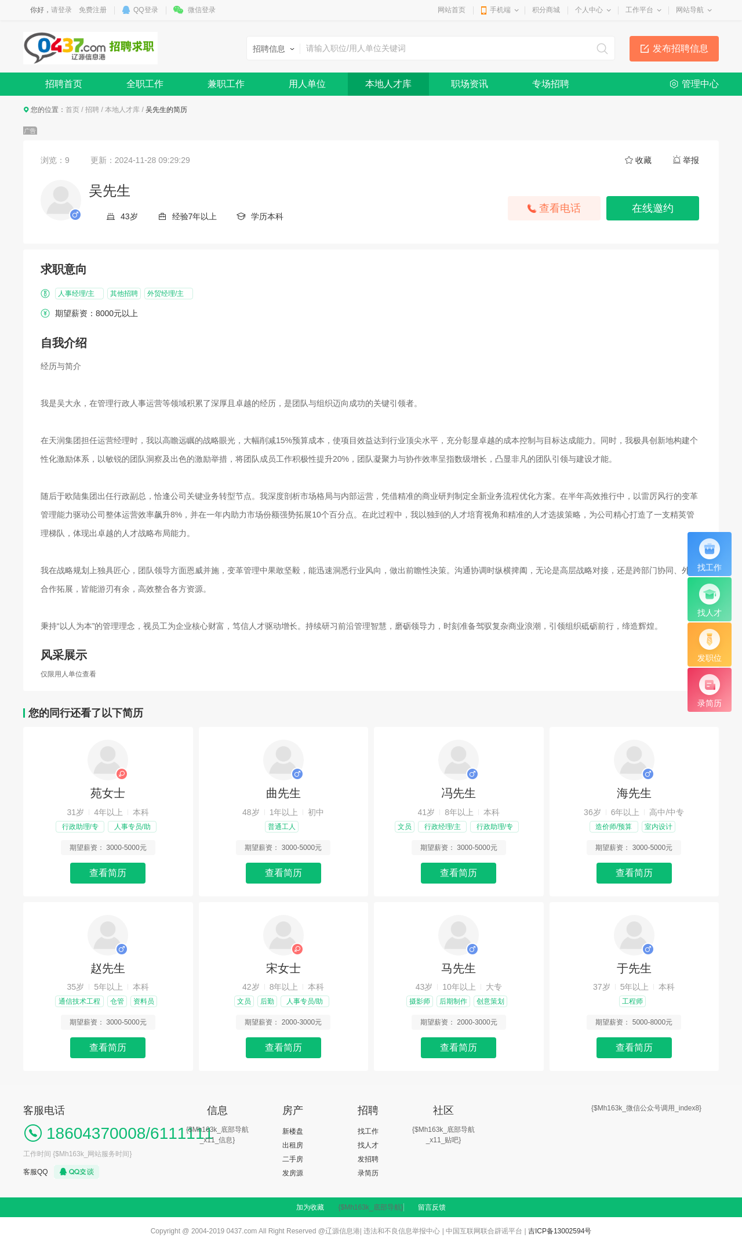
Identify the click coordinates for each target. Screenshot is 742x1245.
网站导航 (690, 10)
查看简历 (107, 873)
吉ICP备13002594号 (559, 1231)
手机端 (500, 10)
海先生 (634, 793)
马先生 (458, 968)
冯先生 (458, 793)
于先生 (634, 968)
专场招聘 (550, 84)
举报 (691, 160)
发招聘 (368, 1159)
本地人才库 (388, 84)
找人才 (368, 1145)
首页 (72, 110)
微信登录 (202, 10)
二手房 (292, 1159)
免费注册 (93, 10)
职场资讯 (469, 84)
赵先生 (107, 968)
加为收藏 (310, 1207)
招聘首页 (63, 84)
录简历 (368, 1173)
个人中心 (589, 10)
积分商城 (546, 10)
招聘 (92, 110)
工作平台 (639, 10)
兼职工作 (226, 84)
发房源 (292, 1173)
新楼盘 (292, 1131)
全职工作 (144, 84)
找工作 (368, 1131)
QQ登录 (145, 10)
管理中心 (700, 84)
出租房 (292, 1145)
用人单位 (307, 84)
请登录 (61, 10)
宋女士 (283, 968)
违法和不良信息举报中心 (401, 1231)
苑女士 (107, 793)
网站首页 (451, 10)
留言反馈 (432, 1207)
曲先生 (283, 793)
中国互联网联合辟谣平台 (484, 1231)
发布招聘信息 (680, 48)
